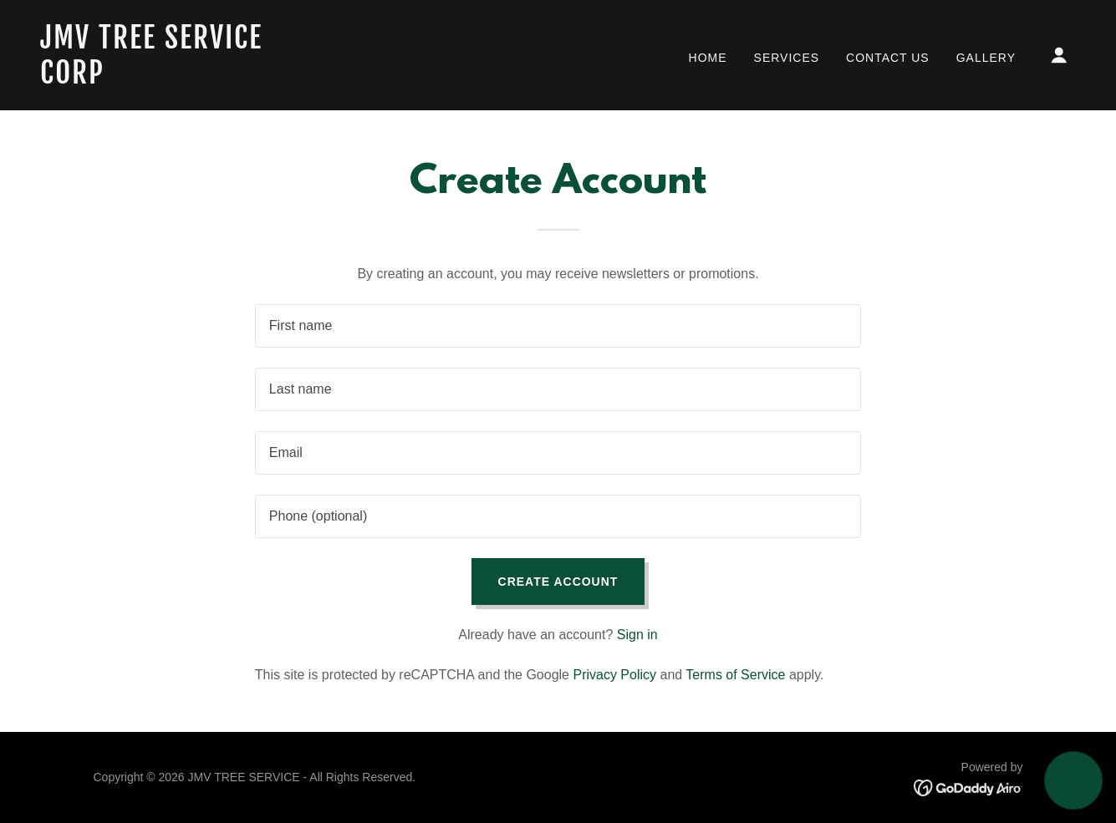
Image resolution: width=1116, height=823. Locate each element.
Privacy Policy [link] (614, 675)
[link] (185, 79)
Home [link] (708, 57)
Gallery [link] (986, 57)
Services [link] (787, 57)
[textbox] (558, 326)
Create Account (558, 581)
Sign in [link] (637, 634)
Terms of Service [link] (735, 675)
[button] (1059, 55)
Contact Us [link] (888, 57)
